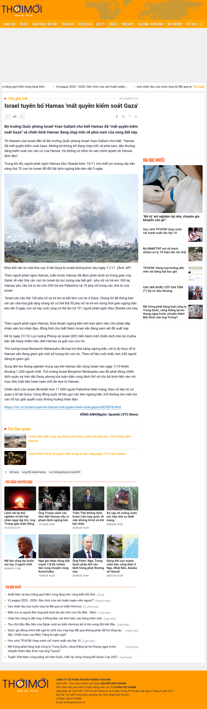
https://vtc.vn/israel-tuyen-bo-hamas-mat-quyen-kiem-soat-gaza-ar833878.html (62, 407)
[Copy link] (129, 116)
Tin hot (24, 24)
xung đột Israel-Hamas (34, 472)
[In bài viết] (135, 116)
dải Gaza (14, 472)
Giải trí (113, 24)
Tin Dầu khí (68, 24)
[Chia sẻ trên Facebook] (116, 116)
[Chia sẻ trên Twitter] (123, 116)
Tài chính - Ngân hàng (150, 24)
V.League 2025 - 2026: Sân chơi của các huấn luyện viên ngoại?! (59, 600)
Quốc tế (100, 24)
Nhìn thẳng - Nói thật (44, 24)
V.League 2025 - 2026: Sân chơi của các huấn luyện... (96, 86)
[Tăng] (22, 116)
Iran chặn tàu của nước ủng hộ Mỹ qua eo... (170, 86)
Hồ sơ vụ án (85, 24)
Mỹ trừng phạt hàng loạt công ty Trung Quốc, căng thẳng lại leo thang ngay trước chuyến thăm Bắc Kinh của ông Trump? (73, 649)
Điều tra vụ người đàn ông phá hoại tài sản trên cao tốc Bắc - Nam (59, 612)
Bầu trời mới (175, 24)
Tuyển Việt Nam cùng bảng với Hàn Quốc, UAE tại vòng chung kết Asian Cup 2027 (70, 657)
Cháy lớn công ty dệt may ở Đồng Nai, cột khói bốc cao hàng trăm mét (62, 618)
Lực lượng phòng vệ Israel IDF (64, 472)
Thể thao (191, 24)
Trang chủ (9, 24)
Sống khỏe (128, 24)
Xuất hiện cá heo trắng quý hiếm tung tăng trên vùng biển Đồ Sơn (56, 594)
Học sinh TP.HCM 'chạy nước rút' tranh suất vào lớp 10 (51, 641)
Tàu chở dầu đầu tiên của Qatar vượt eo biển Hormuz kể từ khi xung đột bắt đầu (68, 624)
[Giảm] (7, 116)
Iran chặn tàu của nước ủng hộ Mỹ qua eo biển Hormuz (53, 606)
